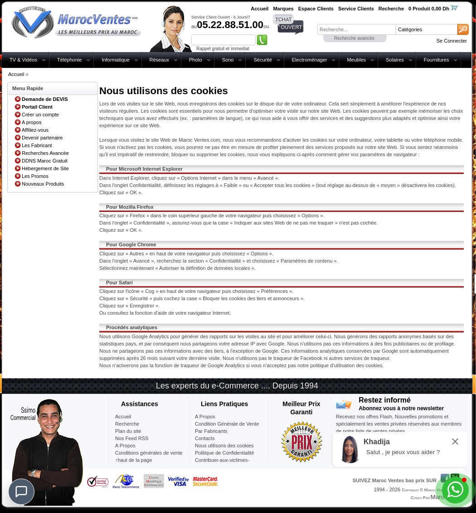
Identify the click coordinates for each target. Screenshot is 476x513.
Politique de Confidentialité (224, 452)
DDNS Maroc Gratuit (45, 160)
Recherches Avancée (45, 153)
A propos (31, 122)
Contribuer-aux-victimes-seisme (222, 463)
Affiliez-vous (35, 130)
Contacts (204, 438)
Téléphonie (69, 59)
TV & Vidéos (23, 59)
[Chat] (21, 492)
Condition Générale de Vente (227, 424)
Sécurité (262, 59)
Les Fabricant (37, 145)
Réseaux (159, 59)
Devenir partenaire (42, 137)
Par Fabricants (211, 431)
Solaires (395, 59)
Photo (195, 59)
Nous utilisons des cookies (224, 445)
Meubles (356, 59)
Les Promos (35, 176)
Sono (228, 59)
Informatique (115, 59)
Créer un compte (40, 114)
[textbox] (356, 29)
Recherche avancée (354, 38)
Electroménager (309, 59)
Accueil (16, 74)
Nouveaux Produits (43, 184)
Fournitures (436, 59)
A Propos (205, 416)
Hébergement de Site (45, 168)
